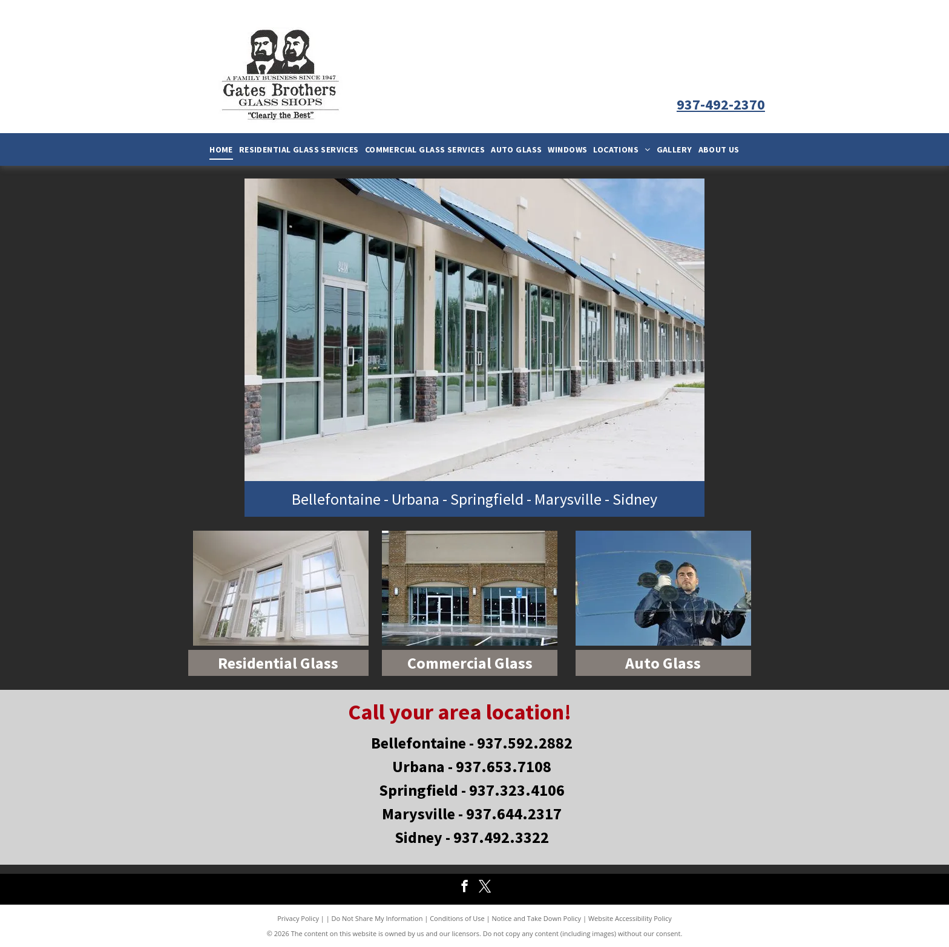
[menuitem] (221, 149)
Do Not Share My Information (377, 918)
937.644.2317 (514, 814)
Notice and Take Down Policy (537, 918)
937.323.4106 (517, 790)
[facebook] (464, 888)
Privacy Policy (298, 918)
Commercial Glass (470, 663)
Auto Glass (663, 663)
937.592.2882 (525, 743)
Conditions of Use (457, 918)
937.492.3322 (501, 837)
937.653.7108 (503, 766)
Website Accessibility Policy (630, 918)
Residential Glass (278, 663)
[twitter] (485, 888)
